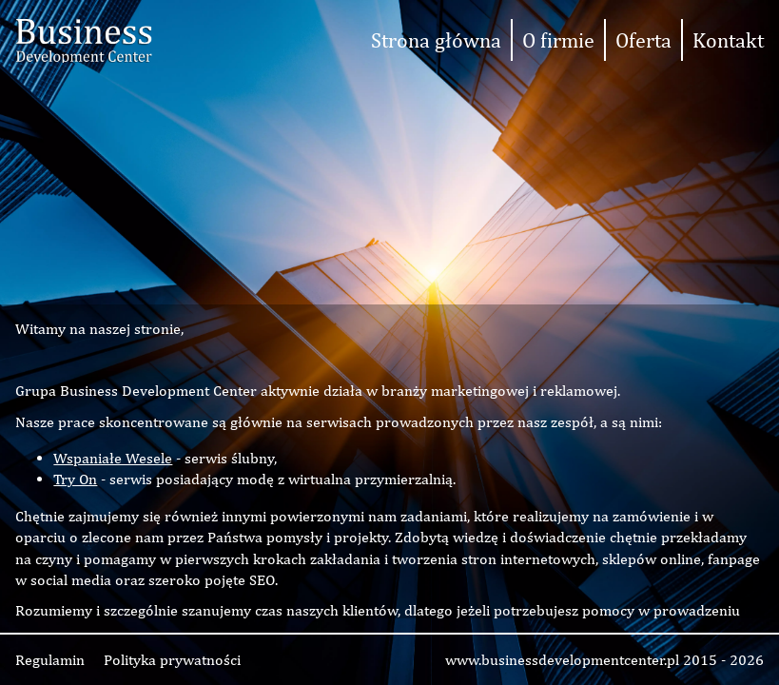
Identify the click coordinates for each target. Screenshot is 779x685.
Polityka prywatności (172, 660)
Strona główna (436, 40)
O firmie (558, 40)
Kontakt (728, 40)
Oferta (643, 40)
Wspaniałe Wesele (112, 458)
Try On (75, 479)
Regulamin (50, 660)
